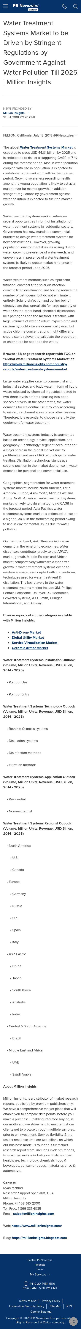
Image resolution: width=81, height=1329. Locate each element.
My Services (40, 1274)
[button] (64, 6)
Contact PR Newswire (39, 1260)
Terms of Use (28, 1301)
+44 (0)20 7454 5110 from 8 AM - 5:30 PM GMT (40, 1285)
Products (40, 1265)
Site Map (55, 1306)
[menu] (5, 6)
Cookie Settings (40, 1311)
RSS (69, 1306)
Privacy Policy (51, 1301)
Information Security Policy (26, 1306)
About (40, 1269)
